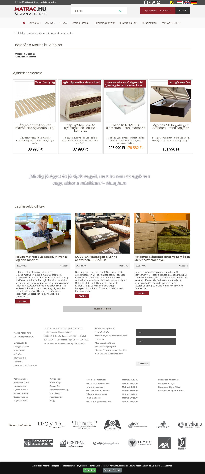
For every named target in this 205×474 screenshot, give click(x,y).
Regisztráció (165, 10)
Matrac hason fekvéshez (97, 390)
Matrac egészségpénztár (20, 425)
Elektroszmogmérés (105, 328)
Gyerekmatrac (21, 389)
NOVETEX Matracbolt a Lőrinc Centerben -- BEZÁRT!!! (96, 258)
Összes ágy (55, 386)
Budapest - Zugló (166, 383)
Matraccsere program (105, 346)
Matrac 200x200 (130, 380)
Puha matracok (93, 398)
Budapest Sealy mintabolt (171, 390)
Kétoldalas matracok (96, 380)
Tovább (22, 301)
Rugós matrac (20, 400)
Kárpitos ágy (56, 397)
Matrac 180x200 (130, 390)
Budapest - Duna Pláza (169, 387)
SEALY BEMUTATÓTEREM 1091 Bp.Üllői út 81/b (64, 343)
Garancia (99, 339)
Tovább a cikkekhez (102, 309)
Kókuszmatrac (21, 379)
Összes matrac (21, 397)
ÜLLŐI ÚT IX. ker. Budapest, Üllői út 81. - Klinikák (65, 336)
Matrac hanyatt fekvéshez (98, 401)
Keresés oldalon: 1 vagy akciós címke (49, 33)
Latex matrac (20, 386)
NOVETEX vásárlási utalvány (109, 353)
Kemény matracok (95, 387)
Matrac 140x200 (130, 401)
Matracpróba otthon (105, 343)
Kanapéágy (55, 382)
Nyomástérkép (102, 332)
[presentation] (158, 353)
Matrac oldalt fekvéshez (97, 383)
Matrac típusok (21, 393)
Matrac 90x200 (129, 394)
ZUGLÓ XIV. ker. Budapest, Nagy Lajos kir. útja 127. (66, 339)
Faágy (52, 400)
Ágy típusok (55, 379)
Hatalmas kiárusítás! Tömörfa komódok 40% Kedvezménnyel (162, 258)
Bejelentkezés (151, 10)
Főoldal (18, 33)
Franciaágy (55, 393)
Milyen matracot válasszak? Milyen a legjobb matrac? (41, 258)
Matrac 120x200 (130, 398)
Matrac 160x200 (130, 383)
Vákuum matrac (21, 382)
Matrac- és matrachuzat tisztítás (110, 350)
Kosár (182, 10)
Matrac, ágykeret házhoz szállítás (111, 335)
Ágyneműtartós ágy (59, 389)
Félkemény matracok (96, 394)
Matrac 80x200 (129, 387)
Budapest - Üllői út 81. (168, 380)
